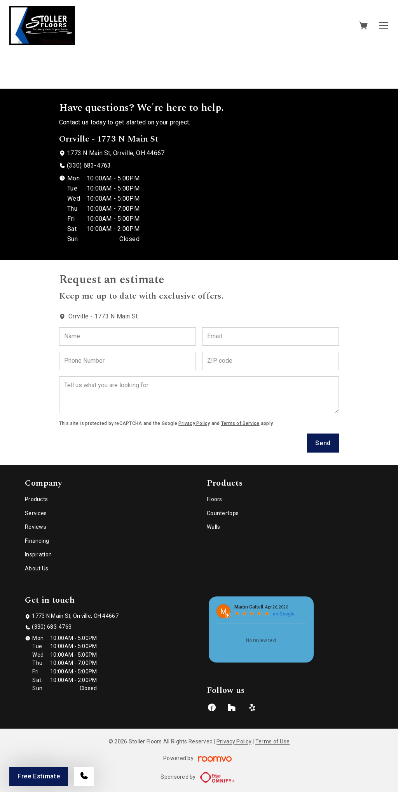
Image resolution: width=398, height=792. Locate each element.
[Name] (127, 336)
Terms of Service (240, 423)
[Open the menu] (384, 26)
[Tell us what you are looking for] (199, 394)
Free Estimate (38, 776)
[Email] (270, 336)
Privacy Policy (194, 423)
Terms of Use (272, 741)
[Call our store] (84, 776)
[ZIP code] (270, 361)
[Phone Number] (127, 361)
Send (323, 443)
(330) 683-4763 (89, 165)
